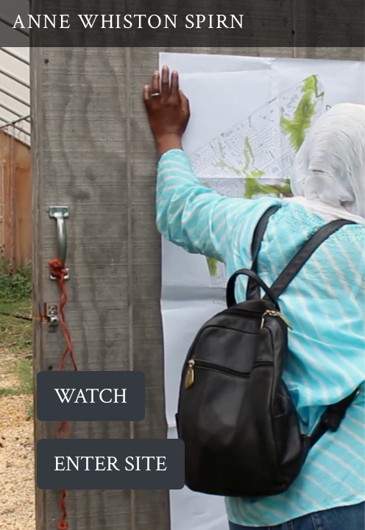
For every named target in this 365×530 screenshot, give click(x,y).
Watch (90, 396)
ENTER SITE (110, 464)
